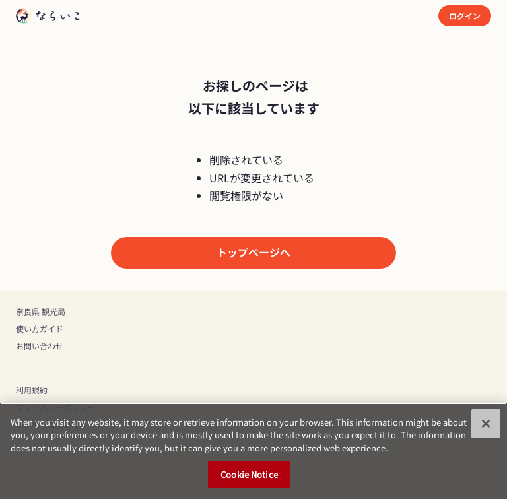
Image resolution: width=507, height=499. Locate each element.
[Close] (485, 423)
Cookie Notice (249, 475)
